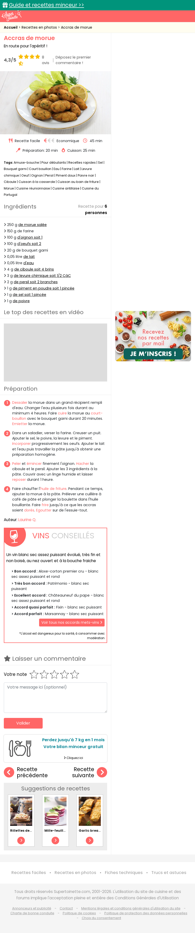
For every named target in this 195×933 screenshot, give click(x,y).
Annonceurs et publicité (31, 908)
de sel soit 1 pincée (29, 294)
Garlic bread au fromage (100, 830)
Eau (56, 169)
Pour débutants (53, 162)
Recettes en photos (40, 27)
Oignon (37, 175)
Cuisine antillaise (65, 188)
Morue (9, 188)
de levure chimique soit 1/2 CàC (42, 275)
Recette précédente (26, 772)
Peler (16, 463)
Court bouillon (40, 169)
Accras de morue (76, 27)
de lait (29, 256)
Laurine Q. (27, 519)
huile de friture (53, 488)
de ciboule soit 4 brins (34, 269)
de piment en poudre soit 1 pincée (43, 288)
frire (45, 504)
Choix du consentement (101, 918)
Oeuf (25, 175)
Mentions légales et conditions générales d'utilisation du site (131, 908)
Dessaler (19, 402)
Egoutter (44, 510)
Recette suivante (89, 772)
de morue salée (32, 224)
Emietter (19, 423)
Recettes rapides (82, 162)
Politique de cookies (79, 913)
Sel (100, 162)
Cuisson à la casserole (37, 182)
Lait (76, 169)
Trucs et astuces (168, 872)
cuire (62, 413)
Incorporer (21, 443)
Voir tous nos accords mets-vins (71, 622)
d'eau (28, 262)
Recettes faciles (28, 872)
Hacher (82, 463)
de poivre (21, 300)
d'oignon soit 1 (29, 237)
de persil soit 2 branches (36, 281)
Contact (66, 908)
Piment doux (65, 175)
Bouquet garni (15, 169)
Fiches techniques (124, 872)
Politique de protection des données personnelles (145, 913)
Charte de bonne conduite (32, 913)
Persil (49, 175)
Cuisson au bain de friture (78, 182)
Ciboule (10, 182)
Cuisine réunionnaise (33, 188)
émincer (34, 463)
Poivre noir (86, 175)
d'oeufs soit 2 (29, 243)
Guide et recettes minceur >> (46, 5)
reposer (19, 479)
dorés (29, 510)
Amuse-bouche (26, 162)
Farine (67, 169)
